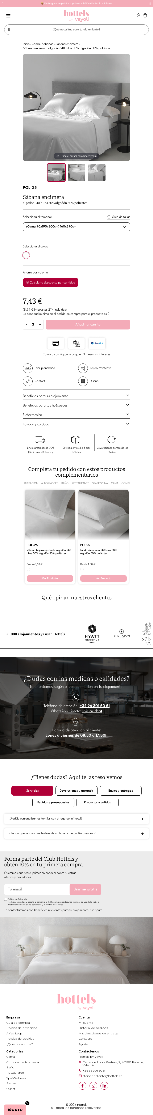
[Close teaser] (27, 1103)
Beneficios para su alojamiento (76, 395)
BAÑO (65, 483)
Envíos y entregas (120, 790)
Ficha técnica (76, 414)
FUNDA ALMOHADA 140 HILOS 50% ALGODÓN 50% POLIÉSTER (98, 552)
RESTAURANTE (80, 483)
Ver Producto (50, 578)
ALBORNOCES (49, 483)
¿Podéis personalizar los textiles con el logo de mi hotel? (45, 818)
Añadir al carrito (87, 324)
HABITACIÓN (30, 483)
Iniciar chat (92, 711)
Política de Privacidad (18, 899)
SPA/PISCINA (100, 483)
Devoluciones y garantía (77, 790)
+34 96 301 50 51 (95, 706)
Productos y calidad (98, 802)
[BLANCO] (26, 256)
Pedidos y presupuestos (53, 802)
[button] (3, 4)
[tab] (76, 396)
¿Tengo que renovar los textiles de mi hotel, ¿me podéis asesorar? (52, 833)
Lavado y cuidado (76, 423)
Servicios (32, 790)
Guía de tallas (121, 217)
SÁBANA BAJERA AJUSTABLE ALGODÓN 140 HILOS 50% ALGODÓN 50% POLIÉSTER (49, 552)
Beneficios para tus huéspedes (76, 404)
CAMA (114, 483)
